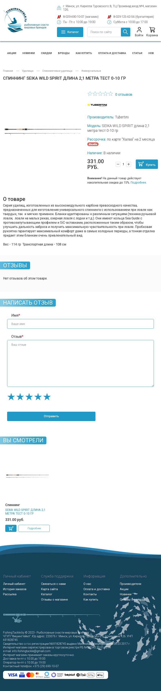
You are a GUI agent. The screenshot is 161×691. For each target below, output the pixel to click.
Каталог (46, 594)
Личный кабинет (14, 583)
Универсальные (91, 70)
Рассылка (9, 594)
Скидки (46, 53)
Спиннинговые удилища (57, 70)
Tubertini (122, 117)
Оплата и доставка (112, 53)
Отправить (44, 416)
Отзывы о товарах (132, 599)
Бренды (64, 53)
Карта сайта (49, 589)
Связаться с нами (53, 583)
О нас (87, 583)
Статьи (137, 53)
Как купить (84, 53)
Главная (8, 70)
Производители (130, 583)
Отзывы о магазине (54, 599)
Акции (11, 53)
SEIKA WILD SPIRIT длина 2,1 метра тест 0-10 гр (25, 511)
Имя (15, 315)
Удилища (27, 70)
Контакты (90, 594)
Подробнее (138, 182)
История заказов (14, 589)
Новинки (28, 53)
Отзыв (16, 336)
